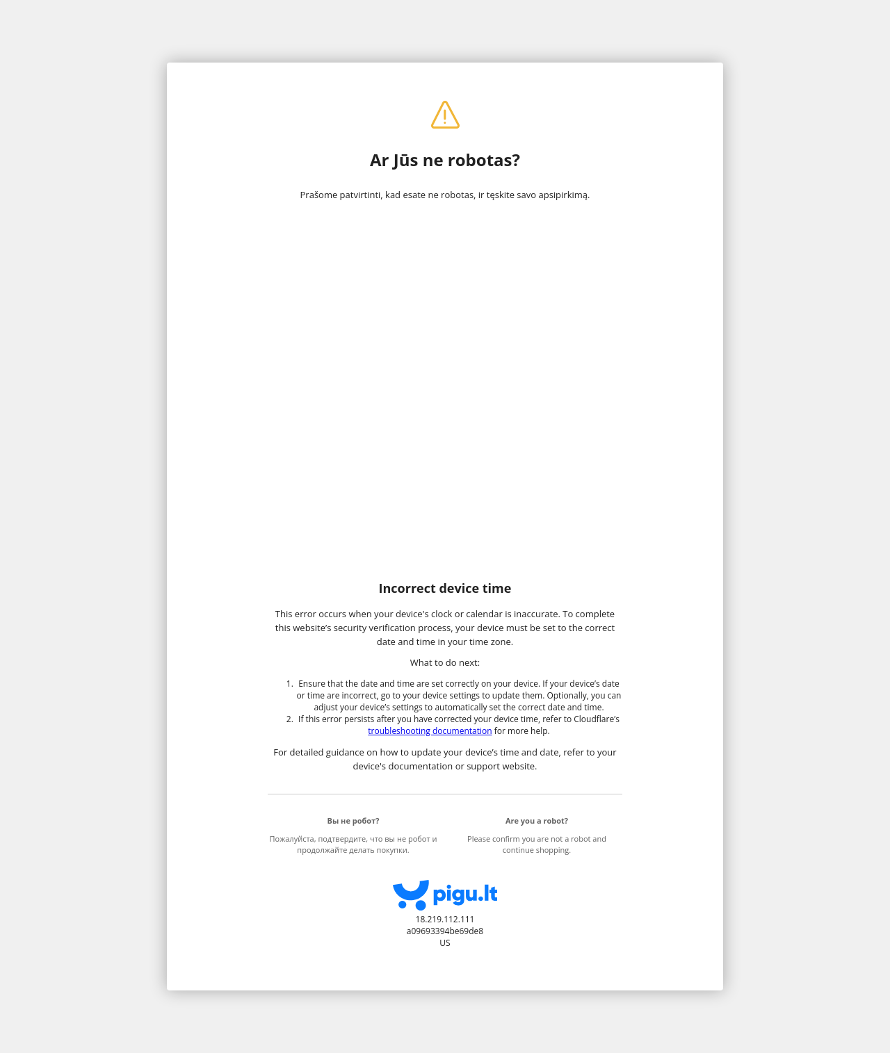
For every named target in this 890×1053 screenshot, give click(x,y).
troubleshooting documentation (430, 731)
